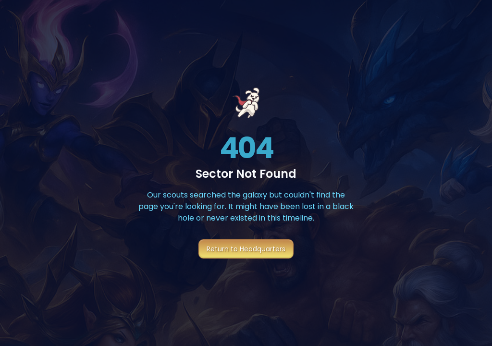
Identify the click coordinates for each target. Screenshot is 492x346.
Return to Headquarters (246, 249)
